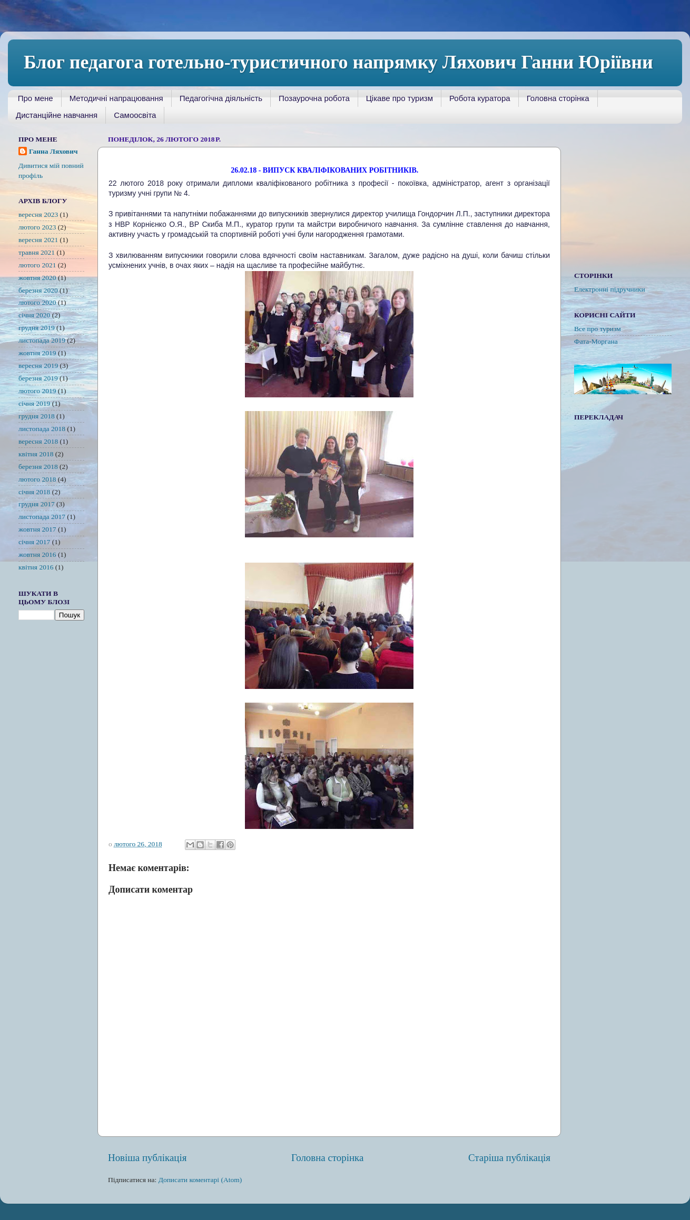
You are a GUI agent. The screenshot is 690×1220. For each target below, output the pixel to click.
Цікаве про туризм (399, 98)
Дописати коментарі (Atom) (200, 1180)
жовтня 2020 (37, 278)
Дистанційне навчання (56, 115)
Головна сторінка (558, 98)
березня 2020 (38, 290)
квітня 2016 (35, 567)
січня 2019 (34, 403)
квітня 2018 (35, 454)
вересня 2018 (38, 441)
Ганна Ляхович (53, 151)
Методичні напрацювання (116, 98)
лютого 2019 (37, 391)
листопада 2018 (41, 429)
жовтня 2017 (37, 529)
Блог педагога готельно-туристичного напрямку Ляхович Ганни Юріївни (338, 62)
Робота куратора (479, 98)
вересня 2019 (38, 365)
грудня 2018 (36, 416)
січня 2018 (34, 492)
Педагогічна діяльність (221, 98)
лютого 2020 (37, 302)
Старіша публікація (509, 1157)
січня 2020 (34, 315)
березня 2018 (38, 467)
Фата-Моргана (596, 341)
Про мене (35, 98)
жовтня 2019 (37, 353)
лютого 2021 (37, 265)
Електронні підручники (609, 289)
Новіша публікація (147, 1157)
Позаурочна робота (314, 98)
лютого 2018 (37, 479)
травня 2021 (36, 252)
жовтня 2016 (37, 554)
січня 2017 (34, 542)
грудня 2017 (36, 504)
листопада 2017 (41, 517)
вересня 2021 (38, 240)
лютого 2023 (37, 227)
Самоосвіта (135, 115)
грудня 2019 (36, 328)
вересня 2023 (38, 214)
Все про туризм (597, 329)
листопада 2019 (41, 340)
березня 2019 (38, 378)
